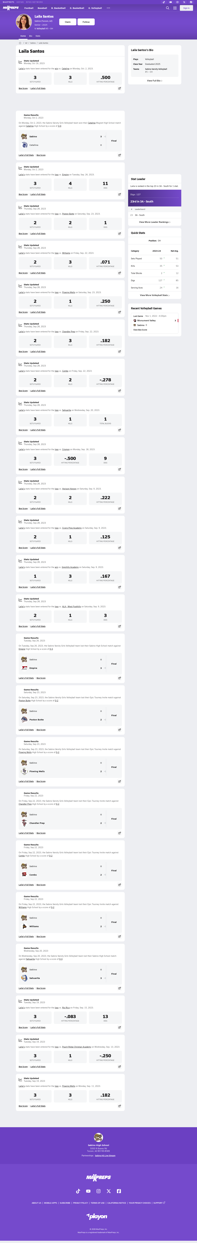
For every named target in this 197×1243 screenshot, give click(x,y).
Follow (86, 21)
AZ (26, 43)
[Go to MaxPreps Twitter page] (108, 1191)
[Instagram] (177, 2)
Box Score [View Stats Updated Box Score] (23, 88)
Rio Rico (66, 1007)
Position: (153, 240)
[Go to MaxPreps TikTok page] (78, 1191)
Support (159, 1203)
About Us (36, 1203)
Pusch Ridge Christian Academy (76, 1046)
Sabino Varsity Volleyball (156, 68)
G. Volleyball (95, 8)
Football (28, 8)
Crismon (66, 449)
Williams (66, 253)
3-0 (59, 126)
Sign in (186, 8)
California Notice (116, 1203)
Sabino (33, 43)
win (56, 68)
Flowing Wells (68, 292)
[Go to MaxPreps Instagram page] (98, 1191)
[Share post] (119, 88)
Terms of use (98, 1203)
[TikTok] (164, 2)
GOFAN (20, 2)
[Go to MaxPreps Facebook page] (119, 1191)
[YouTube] (171, 2)
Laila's (22, 68)
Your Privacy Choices (140, 1203)
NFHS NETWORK (34, 2)
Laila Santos (44, 16)
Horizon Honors (69, 488)
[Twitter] (184, 2)
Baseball (42, 8)
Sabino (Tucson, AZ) (43, 21)
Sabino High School (98, 1140)
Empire (65, 174)
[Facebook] (191, 2)
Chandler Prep (68, 331)
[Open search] (167, 8)
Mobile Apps (50, 1203)
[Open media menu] (175, 8)
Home (23, 35)
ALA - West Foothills (71, 606)
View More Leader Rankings (154, 222)
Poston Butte (68, 213)
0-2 (56, 700)
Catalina (65, 68)
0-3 (51, 649)
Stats (38, 35)
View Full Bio (154, 80)
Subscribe (65, 1203)
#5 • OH (44, 28)
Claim (68, 21)
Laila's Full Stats (37, 88)
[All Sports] (108, 8)
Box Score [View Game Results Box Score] (41, 155)
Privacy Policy (80, 1203)
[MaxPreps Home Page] (20, 43)
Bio (30, 35)
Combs (65, 371)
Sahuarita (66, 410)
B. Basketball (58, 8)
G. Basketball (77, 8)
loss (57, 174)
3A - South (140, 215)
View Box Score (140, 329)
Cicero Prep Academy (72, 528)
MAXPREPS (8, 2)
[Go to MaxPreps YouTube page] (88, 1191)
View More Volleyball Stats (154, 295)
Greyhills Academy (70, 567)
